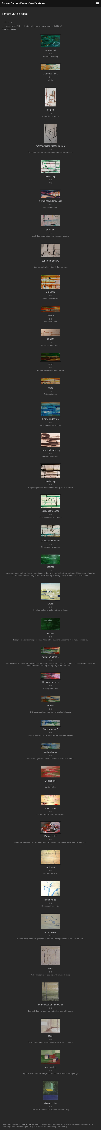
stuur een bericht (9, 29)
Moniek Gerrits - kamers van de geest (23, 3)
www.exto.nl (26, 1124)
